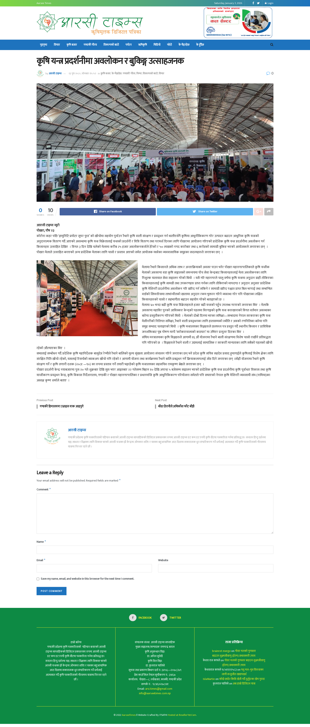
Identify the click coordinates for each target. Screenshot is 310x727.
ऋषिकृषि (142, 44)
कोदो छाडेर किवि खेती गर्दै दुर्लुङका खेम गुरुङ (242, 682)
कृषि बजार (71, 44)
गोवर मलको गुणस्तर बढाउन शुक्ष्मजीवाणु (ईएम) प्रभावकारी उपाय (234, 656)
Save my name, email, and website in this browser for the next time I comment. (87, 581)
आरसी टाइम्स (55, 73)
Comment (44, 491)
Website (163, 563)
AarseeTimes (129, 718)
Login (269, 3)
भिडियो (157, 44)
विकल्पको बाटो (111, 44)
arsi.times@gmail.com (158, 691)
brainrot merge (221, 654)
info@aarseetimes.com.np (155, 696)
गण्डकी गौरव (90, 44)
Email (41, 563)
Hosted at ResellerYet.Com (182, 718)
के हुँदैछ (200, 44)
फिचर (139, 73)
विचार (57, 44)
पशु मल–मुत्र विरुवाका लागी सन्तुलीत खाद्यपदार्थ (243, 675)
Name (41, 543)
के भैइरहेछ (183, 44)
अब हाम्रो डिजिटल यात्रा (244, 686)
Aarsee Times (44, 3)
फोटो (169, 44)
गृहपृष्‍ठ (43, 44)
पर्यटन (128, 44)
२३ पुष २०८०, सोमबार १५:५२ (82, 73)
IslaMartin (209, 682)
